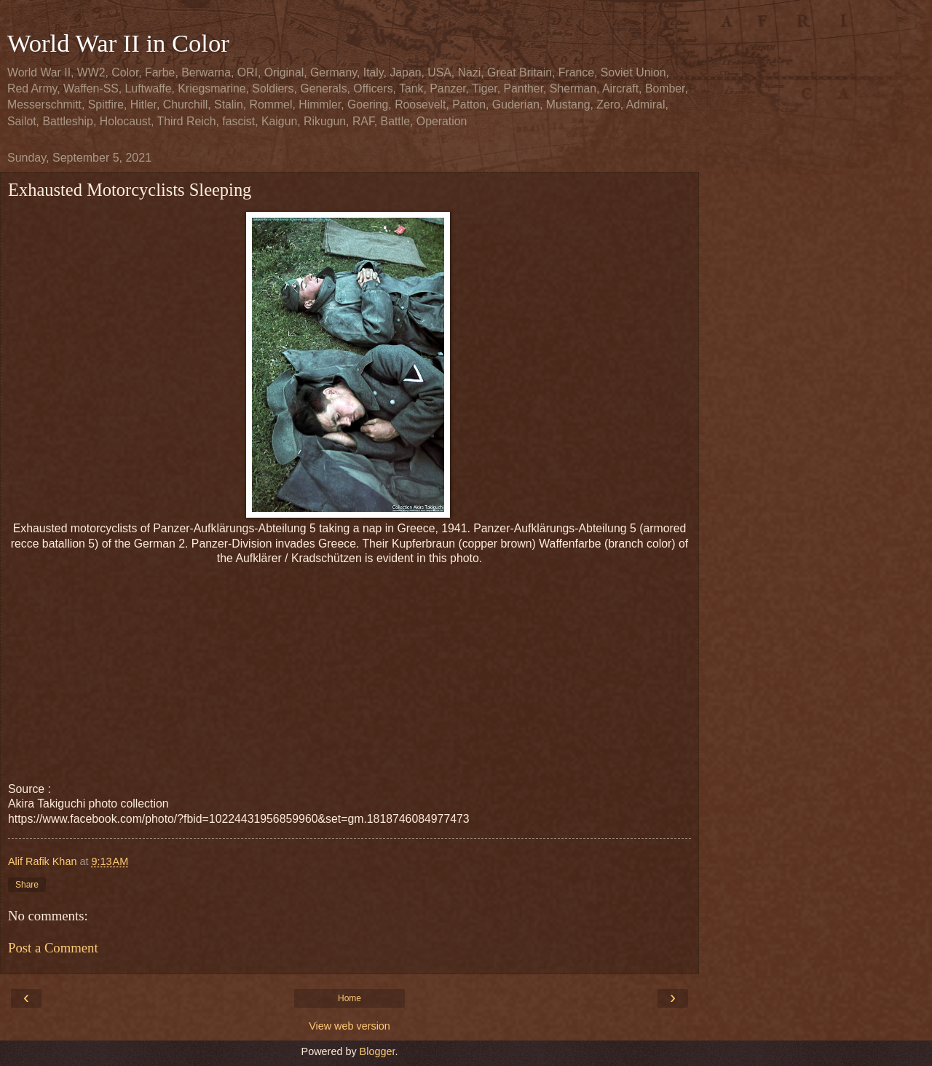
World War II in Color (118, 43)
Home (349, 998)
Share (27, 885)
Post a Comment (53, 947)
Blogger (377, 1051)
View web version (349, 1026)
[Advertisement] (349, 668)
